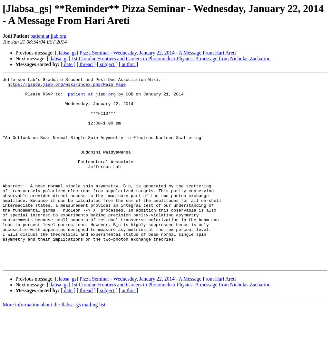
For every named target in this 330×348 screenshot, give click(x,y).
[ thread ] (86, 64)
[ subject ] (107, 64)
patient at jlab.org (48, 36)
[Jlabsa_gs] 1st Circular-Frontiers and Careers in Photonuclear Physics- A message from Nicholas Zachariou (159, 58)
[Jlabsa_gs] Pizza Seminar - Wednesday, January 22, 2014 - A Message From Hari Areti (145, 52)
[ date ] (68, 64)
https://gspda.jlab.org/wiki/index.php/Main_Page (67, 86)
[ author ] (128, 64)
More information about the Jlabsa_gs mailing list (54, 342)
